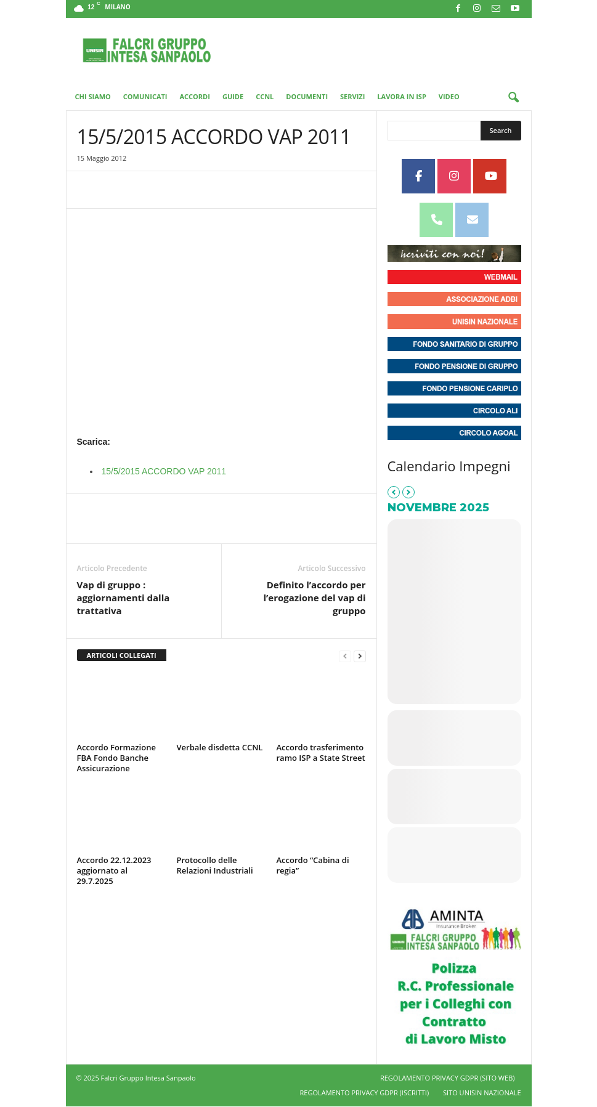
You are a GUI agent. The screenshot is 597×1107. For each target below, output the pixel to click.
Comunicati (145, 96)
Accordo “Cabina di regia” (313, 865)
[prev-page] (345, 655)
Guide (232, 96)
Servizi (352, 96)
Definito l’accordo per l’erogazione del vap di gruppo (314, 597)
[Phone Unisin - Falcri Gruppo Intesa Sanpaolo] (436, 220)
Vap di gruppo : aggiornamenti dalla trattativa (123, 597)
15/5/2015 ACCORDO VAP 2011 (164, 471)
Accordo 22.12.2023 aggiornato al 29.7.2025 (114, 870)
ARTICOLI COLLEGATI (121, 655)
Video (449, 96)
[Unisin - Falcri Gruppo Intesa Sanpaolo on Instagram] (454, 176)
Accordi (195, 96)
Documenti (307, 96)
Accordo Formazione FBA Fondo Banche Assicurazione (116, 758)
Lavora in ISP (401, 96)
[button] (513, 98)
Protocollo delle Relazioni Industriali (215, 865)
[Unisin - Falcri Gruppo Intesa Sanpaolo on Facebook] (418, 176)
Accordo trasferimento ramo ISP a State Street (321, 752)
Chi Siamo (93, 96)
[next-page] (360, 655)
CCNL (265, 96)
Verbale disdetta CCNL (220, 747)
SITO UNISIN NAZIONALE (482, 1092)
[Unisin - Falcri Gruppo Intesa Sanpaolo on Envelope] (472, 220)
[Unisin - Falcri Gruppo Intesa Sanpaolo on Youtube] (489, 176)
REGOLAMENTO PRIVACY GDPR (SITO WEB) (447, 1077)
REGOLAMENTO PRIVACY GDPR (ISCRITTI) (364, 1092)
